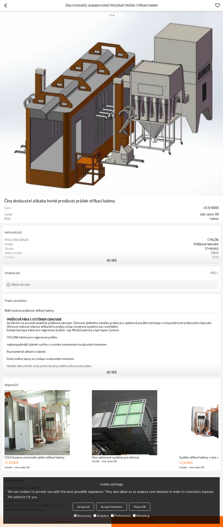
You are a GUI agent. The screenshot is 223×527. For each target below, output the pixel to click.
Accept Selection (111, 506)
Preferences (121, 515)
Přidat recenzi (20, 285)
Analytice (101, 515)
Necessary (82, 515)
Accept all (83, 506)
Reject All (140, 506)
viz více (111, 260)
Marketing (141, 515)
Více (213, 273)
